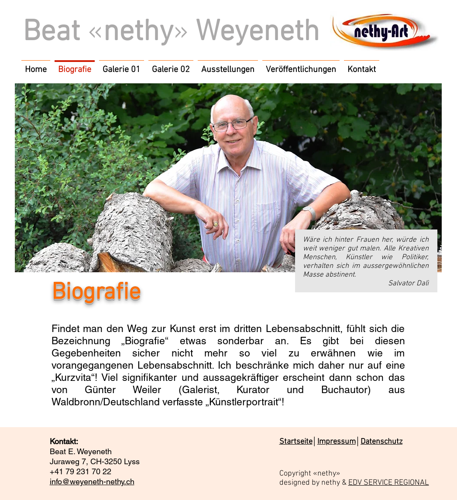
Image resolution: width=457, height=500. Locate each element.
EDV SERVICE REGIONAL (388, 482)
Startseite (296, 441)
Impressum (336, 441)
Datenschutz (381, 441)
